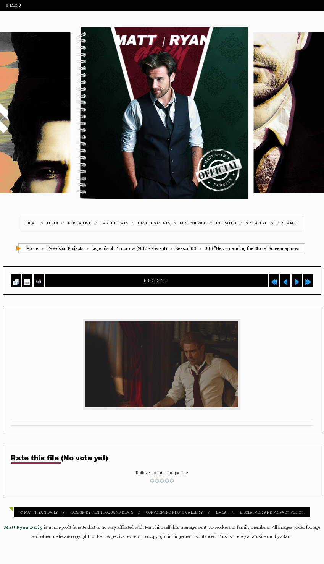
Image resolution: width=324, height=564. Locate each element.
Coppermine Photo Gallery (174, 512)
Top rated (226, 223)
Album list (79, 223)
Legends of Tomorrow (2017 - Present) (129, 248)
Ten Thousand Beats (112, 512)
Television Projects (65, 248)
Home (31, 223)
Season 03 (186, 248)
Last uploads (114, 223)
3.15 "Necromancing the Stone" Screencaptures (252, 248)
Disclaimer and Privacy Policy (272, 512)
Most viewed (193, 223)
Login (52, 223)
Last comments (154, 223)
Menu (13, 5)
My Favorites (259, 223)
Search (290, 223)
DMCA (221, 512)
